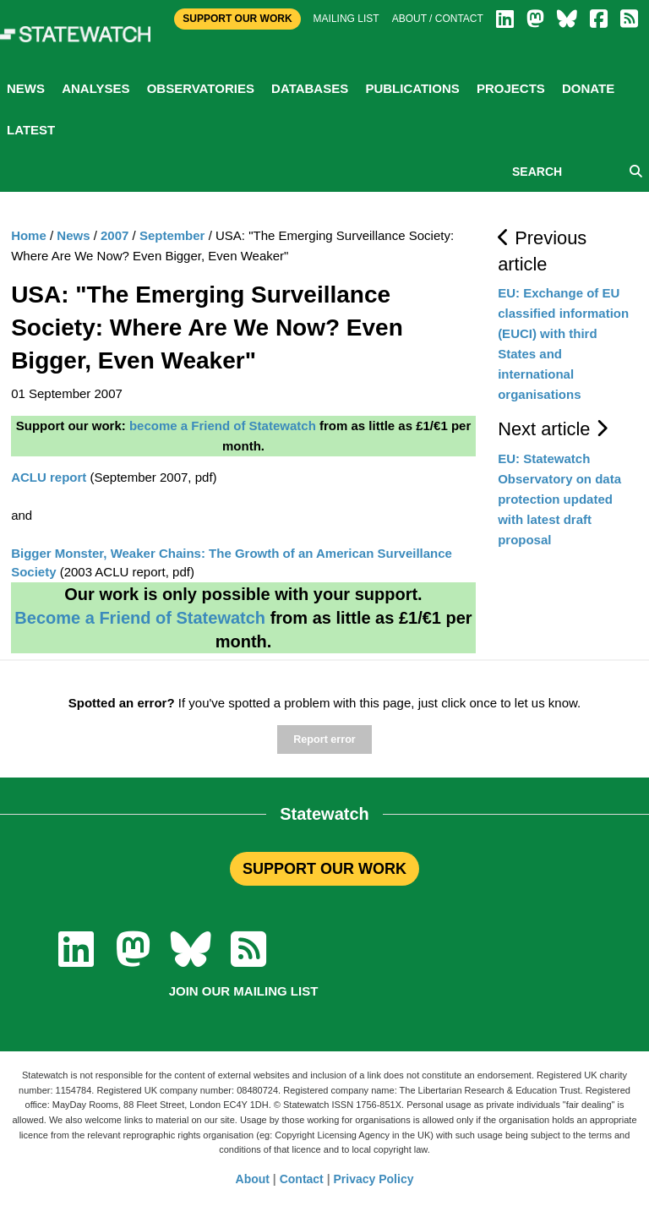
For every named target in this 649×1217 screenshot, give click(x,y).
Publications (412, 88)
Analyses (95, 88)
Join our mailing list (244, 991)
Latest (31, 130)
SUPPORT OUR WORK (324, 868)
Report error (324, 739)
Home (28, 235)
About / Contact (437, 19)
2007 (114, 235)
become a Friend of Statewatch (222, 425)
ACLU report (48, 477)
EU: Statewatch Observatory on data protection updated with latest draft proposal (559, 499)
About (253, 1179)
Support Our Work (237, 19)
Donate (588, 88)
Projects (511, 88)
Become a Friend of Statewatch (139, 617)
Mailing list (346, 19)
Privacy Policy (374, 1179)
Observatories (200, 88)
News (26, 88)
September (172, 235)
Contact (302, 1179)
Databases (309, 88)
